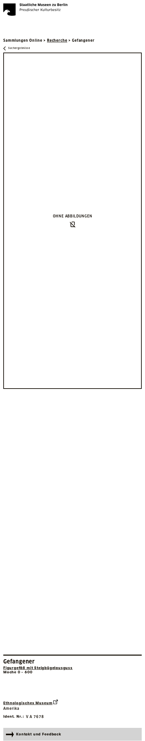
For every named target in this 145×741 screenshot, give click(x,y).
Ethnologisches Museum (30, 702)
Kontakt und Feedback (33, 734)
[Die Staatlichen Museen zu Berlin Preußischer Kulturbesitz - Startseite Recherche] (35, 9)
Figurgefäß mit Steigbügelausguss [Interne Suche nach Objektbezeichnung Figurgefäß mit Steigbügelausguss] (38, 668)
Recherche (57, 40)
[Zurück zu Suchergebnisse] (16, 48)
